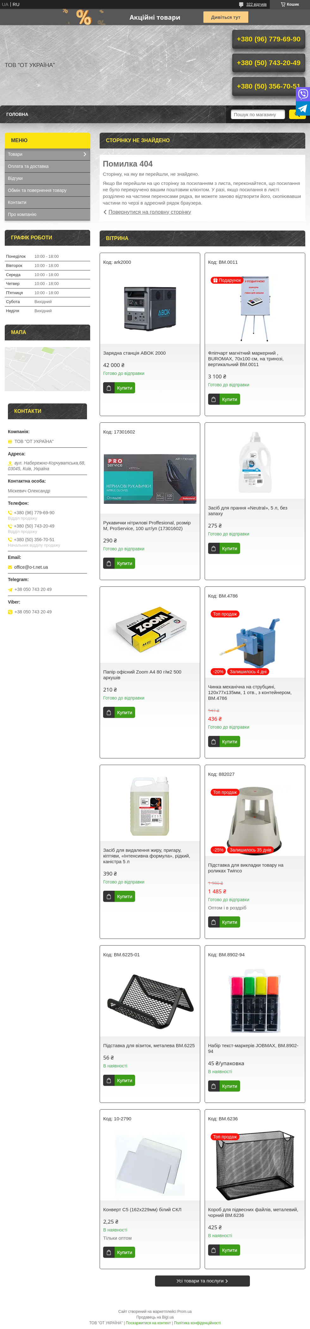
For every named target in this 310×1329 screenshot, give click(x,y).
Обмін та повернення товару (37, 190)
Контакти (17, 202)
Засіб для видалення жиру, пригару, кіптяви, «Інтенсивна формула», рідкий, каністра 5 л (146, 855)
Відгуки (15, 178)
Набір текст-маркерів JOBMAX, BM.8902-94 (253, 1048)
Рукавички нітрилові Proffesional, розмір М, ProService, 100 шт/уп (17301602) (147, 525)
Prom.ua (184, 1311)
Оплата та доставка (28, 166)
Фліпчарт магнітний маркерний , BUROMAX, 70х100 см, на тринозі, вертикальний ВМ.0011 (246, 358)
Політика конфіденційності (197, 1323)
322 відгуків (256, 4)
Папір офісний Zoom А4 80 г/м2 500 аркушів (142, 674)
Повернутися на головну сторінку (149, 212)
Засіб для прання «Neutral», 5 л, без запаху (248, 510)
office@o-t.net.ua (31, 567)
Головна (17, 114)
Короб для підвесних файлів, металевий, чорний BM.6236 (253, 1212)
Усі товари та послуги (200, 1280)
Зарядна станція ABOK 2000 (134, 353)
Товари (15, 154)
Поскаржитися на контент (148, 1323)
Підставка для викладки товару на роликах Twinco (245, 867)
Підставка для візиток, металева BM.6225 (149, 1045)
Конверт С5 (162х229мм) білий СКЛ (142, 1209)
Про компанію (22, 214)
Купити (124, 387)
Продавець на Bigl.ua (155, 1317)
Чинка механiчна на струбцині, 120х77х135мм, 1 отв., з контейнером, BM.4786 (250, 692)
